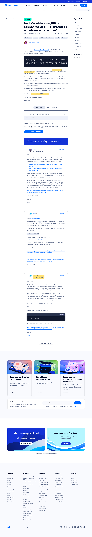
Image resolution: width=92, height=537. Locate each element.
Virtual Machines (59, 499)
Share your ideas (75, 484)
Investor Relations (11, 501)
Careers (73, 1)
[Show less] (64, 149)
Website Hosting (59, 486)
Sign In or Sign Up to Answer (33, 131)
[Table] (46, 114)
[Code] (48, 114)
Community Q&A (43, 478)
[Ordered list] (42, 114)
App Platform (26, 492)
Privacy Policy (75, 406)
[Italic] (27, 114)
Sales (72, 478)
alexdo (34, 213)
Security (9, 499)
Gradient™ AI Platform (28, 483)
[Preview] (64, 114)
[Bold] (25, 114)
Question (27, 19)
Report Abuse (74, 480)
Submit (78, 402)
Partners (9, 486)
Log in (76, 5)
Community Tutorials (44, 475)
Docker (77, 40)
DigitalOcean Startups (44, 486)
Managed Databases (28, 496)
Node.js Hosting (58, 493)
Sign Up (13, 392)
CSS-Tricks (41, 480)
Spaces (25, 499)
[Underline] (28, 114)
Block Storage (26, 501)
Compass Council (43, 490)
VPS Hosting (58, 484)
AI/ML (76, 22)
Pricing (40, 499)
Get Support (79, 1)
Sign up (83, 5)
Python (77, 34)
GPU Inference (58, 482)
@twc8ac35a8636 (35, 218)
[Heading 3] (39, 114)
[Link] (31, 114)
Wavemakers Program (44, 488)
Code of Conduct (43, 508)
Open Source (42, 493)
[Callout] (45, 114)
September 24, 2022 (38, 151)
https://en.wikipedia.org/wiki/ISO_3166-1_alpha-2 (39, 239)
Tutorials (35, 10)
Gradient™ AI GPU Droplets (29, 475)
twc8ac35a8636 (34, 42)
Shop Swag (42, 510)
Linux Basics (78, 28)
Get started (66, 443)
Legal (8, 495)
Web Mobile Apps (59, 495)
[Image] (33, 114)
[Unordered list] (40, 114)
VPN (56, 488)
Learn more (40, 392)
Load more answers (46, 343)
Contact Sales (86, 1)
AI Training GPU (58, 480)
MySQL (77, 37)
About (8, 475)
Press (8, 493)
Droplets (25, 486)
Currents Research (43, 484)
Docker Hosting (58, 490)
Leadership (10, 478)
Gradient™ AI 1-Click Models (29, 481)
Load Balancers (27, 494)
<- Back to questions (10, 19)
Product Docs (52, 10)
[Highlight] (34, 114)
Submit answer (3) (39, 107)
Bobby (34, 149)
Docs (69, 1)
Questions (43, 10)
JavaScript (78, 31)
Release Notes (42, 506)
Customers (9, 484)
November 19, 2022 (38, 277)
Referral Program (11, 488)
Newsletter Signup (43, 495)
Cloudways (26, 517)
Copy (61, 314)
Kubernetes (78, 43)
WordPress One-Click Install (41, 49)
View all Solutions (59, 501)
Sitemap (26, 526)
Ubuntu (77, 25)
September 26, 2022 (38, 215)
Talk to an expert (79, 49)
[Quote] (43, 114)
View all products (26, 443)
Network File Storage (28, 503)
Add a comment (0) (52, 107)
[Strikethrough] (30, 114)
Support (73, 475)
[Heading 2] (37, 114)
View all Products (27, 519)
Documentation (42, 503)
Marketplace (42, 497)
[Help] (66, 114)
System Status (74, 482)
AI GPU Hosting (58, 475)
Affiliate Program (11, 490)
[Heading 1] (36, 114)
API (24, 505)
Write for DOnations (43, 482)
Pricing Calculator (43, 501)
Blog (65, 1)
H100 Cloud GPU (59, 478)
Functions (25, 490)
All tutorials (78, 46)
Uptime (25, 507)
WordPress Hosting (59, 497)
